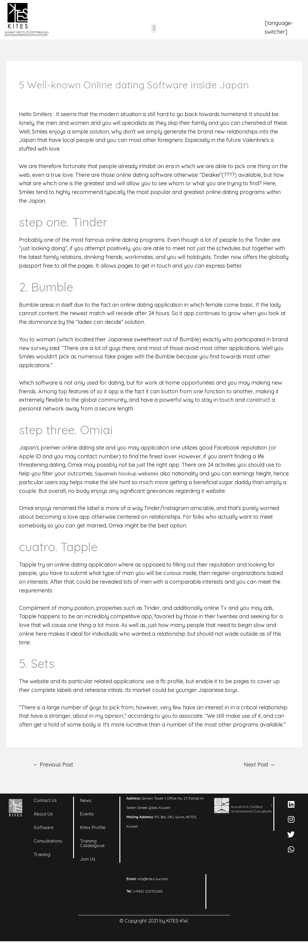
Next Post (258, 764)
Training (42, 855)
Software (44, 828)
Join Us (87, 860)
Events (87, 815)
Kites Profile (93, 828)
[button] (154, 28)
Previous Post (55, 764)
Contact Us (45, 801)
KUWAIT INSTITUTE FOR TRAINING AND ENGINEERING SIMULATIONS (26, 34)
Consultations (48, 842)
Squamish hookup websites (128, 473)
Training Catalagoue (92, 844)
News (85, 801)
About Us (43, 815)
